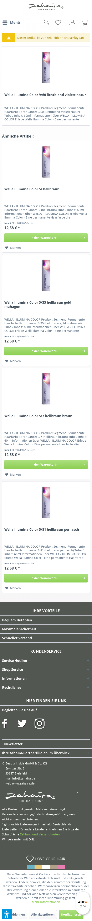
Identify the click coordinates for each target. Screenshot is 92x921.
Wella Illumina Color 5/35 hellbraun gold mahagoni (37, 304)
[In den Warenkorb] (46, 237)
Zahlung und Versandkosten (40, 834)
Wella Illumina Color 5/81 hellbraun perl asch (41, 529)
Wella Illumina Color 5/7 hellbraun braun (38, 416)
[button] (7, 914)
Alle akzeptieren (43, 914)
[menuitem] (11, 22)
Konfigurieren (71, 914)
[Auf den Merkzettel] (13, 247)
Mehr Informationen (46, 902)
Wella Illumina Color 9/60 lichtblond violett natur (45, 95)
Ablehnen (18, 914)
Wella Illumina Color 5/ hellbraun (32, 189)
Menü (11, 22)
